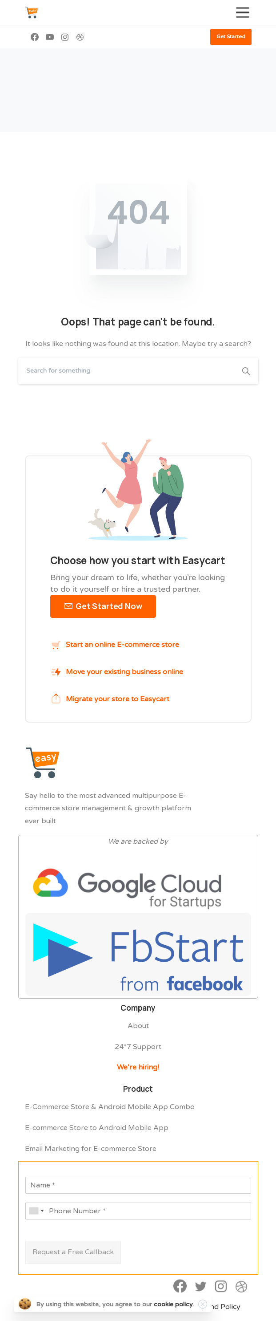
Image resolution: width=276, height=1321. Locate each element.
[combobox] (36, 1211)
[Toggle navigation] (243, 12)
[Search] (126, 371)
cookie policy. (174, 1304)
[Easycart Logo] (42, 769)
